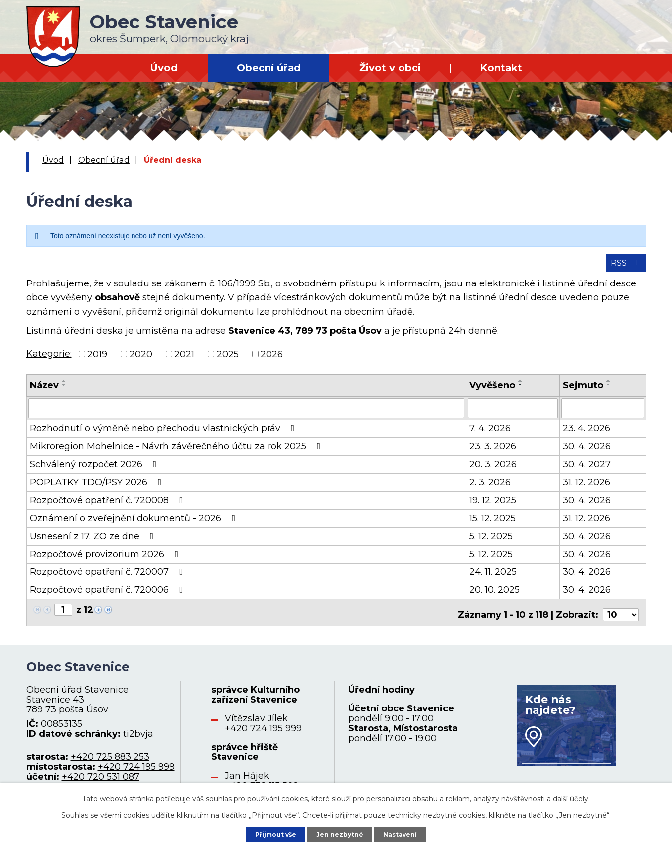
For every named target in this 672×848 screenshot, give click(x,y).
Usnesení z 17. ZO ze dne (94, 542)
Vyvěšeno (492, 392)
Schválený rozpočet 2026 (95, 470)
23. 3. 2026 (492, 452)
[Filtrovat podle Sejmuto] (602, 414)
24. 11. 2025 (493, 577)
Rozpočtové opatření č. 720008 (108, 506)
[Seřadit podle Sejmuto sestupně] (608, 392)
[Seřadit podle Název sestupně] (64, 392)
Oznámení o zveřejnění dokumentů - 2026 (135, 524)
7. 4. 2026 (490, 434)
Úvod (164, 68)
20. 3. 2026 (493, 470)
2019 (97, 360)
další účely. (571, 796)
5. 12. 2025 (491, 542)
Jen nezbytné (340, 832)
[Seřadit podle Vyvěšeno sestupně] (520, 392)
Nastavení (408, 832)
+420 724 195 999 (136, 768)
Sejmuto (583, 392)
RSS (623, 268)
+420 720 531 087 (100, 778)
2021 (184, 360)
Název (44, 392)
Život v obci (390, 68)
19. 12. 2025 (492, 506)
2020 (141, 360)
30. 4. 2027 (587, 470)
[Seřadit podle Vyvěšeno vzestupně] (520, 388)
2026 (272, 360)
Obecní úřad (269, 68)
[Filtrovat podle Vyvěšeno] (513, 414)
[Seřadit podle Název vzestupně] (64, 388)
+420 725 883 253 (110, 758)
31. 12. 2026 (586, 488)
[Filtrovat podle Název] (246, 414)
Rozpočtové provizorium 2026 (106, 560)
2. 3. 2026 (490, 488)
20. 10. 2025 (494, 595)
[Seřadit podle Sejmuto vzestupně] (608, 388)
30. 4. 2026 (587, 452)
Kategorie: (49, 360)
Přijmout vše (268, 832)
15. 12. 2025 (492, 524)
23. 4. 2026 (586, 434)
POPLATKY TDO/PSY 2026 (98, 488)
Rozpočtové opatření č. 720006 (108, 595)
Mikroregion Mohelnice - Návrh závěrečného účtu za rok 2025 (177, 452)
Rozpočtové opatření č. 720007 (108, 577)
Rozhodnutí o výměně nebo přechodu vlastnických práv (164, 434)
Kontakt (501, 68)
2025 (228, 360)
